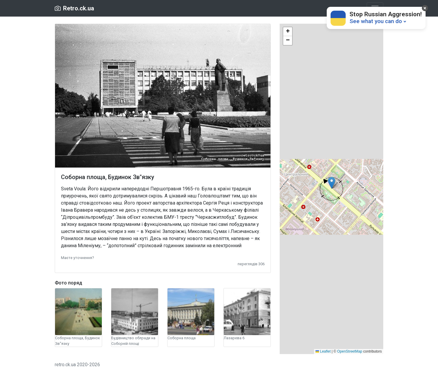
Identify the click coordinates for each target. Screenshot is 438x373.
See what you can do (376, 21)
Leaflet (323, 351)
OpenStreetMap (349, 351)
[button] (77, 257)
